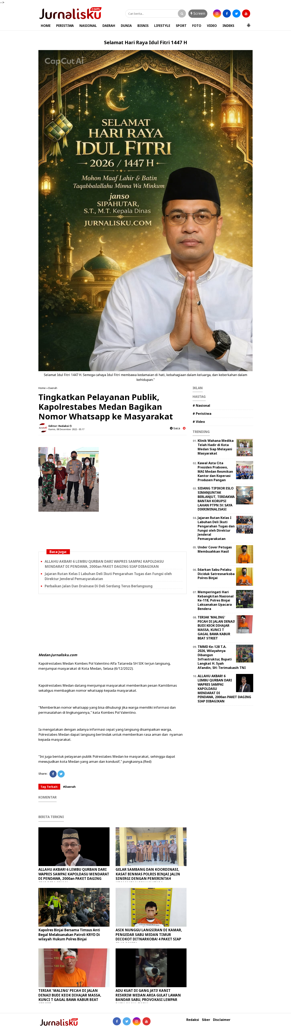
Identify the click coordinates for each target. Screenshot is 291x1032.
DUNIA (126, 25)
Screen (198, 13)
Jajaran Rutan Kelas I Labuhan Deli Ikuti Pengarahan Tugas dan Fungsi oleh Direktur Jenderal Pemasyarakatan (216, 528)
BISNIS (143, 25)
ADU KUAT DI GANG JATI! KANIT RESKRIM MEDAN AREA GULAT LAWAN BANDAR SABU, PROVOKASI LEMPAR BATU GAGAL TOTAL (148, 997)
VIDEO (212, 25)
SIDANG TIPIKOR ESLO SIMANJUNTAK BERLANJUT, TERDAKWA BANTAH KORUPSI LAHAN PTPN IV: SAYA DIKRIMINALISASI (216, 498)
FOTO (196, 25)
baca (175, 428)
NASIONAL (88, 25)
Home (42, 388)
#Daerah (69, 787)
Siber (206, 1020)
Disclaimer (221, 1020)
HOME (46, 25)
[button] (249, 24)
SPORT (181, 25)
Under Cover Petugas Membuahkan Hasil (215, 549)
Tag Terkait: (49, 787)
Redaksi (192, 1020)
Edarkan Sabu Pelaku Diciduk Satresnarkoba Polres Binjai (216, 573)
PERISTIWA (65, 25)
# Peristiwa (202, 413)
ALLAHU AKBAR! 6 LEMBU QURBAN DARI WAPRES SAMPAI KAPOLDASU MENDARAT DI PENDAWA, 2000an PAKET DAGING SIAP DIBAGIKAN (104, 564)
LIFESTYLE (162, 25)
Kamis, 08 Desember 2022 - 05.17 (66, 429)
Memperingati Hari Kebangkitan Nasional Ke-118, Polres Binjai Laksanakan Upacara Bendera (216, 600)
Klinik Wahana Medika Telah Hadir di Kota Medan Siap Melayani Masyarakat (216, 446)
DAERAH (108, 25)
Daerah (52, 388)
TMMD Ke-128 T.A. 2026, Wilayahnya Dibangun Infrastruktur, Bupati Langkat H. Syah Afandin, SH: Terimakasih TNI (222, 657)
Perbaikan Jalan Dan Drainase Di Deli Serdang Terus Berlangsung (99, 586)
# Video (199, 421)
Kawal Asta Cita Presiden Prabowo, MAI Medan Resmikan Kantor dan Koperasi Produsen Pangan (215, 471)
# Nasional (201, 405)
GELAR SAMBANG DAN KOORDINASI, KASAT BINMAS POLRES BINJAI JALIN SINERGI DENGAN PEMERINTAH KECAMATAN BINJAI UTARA (148, 876)
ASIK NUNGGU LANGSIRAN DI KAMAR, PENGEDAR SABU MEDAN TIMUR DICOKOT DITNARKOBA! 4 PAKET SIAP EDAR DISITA (149, 937)
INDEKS (228, 25)
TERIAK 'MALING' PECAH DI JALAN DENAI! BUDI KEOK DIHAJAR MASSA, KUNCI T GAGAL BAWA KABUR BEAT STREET (69, 997)
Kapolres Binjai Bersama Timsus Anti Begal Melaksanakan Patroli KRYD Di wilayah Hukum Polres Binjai (69, 934)
